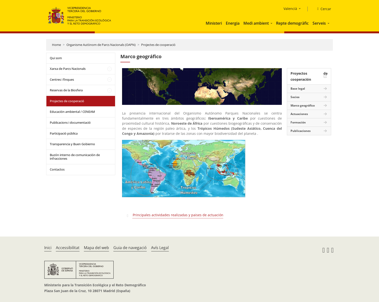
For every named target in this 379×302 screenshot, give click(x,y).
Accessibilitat (68, 247)
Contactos (57, 169)
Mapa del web (96, 247)
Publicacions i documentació (70, 122)
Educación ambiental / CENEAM (72, 111)
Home (56, 45)
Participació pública (64, 133)
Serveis (319, 23)
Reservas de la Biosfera (66, 90)
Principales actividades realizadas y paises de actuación (178, 215)
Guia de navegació (130, 247)
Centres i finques (62, 79)
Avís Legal (160, 247)
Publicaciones (301, 131)
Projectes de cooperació (158, 45)
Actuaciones (299, 114)
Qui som (56, 58)
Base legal (298, 88)
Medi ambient (256, 23)
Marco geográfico (303, 105)
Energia (233, 23)
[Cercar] (322, 9)
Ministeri (214, 23)
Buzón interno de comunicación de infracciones (75, 157)
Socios (295, 97)
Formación (298, 122)
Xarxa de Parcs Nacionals (68, 68)
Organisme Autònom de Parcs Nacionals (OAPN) (101, 45)
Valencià (290, 8)
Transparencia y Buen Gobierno (72, 144)
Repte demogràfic (292, 23)
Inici (47, 247)
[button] (272, 23)
